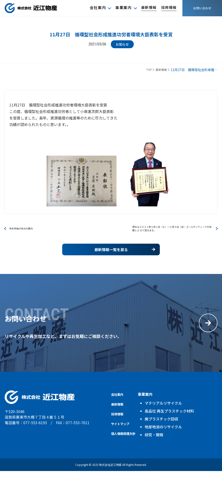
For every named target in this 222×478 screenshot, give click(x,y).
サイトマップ (122, 430)
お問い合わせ (202, 8)
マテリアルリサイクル (169, 410)
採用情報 (168, 7)
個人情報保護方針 (126, 440)
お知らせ (122, 44)
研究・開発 (159, 441)
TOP (145, 70)
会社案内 (96, 7)
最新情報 (147, 7)
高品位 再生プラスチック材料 (175, 418)
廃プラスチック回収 (167, 426)
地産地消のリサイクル (169, 434)
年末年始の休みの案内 (25, 230)
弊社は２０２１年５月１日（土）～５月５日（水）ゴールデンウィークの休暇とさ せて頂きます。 (171, 230)
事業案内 (121, 7)
